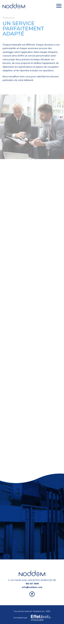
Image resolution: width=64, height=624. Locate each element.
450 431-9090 (32, 583)
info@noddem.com (32, 587)
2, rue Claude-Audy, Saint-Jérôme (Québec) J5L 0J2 (32, 580)
